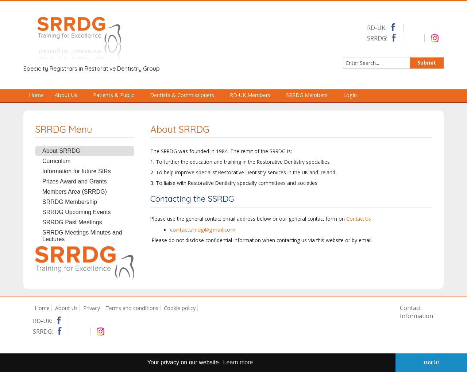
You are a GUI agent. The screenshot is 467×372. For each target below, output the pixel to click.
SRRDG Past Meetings (72, 222)
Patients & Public (117, 95)
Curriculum (56, 161)
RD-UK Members (253, 95)
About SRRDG (61, 151)
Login (350, 95)
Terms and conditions (131, 308)
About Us (69, 95)
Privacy (91, 308)
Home (36, 95)
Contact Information (416, 312)
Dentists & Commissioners (185, 95)
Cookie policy (180, 308)
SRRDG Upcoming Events (76, 212)
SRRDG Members (310, 95)
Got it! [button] (431, 362)
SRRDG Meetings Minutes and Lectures (82, 235)
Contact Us (358, 218)
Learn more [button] (238, 362)
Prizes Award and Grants (74, 181)
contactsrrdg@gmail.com (202, 229)
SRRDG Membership (69, 202)
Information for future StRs (76, 171)
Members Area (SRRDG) (74, 192)
